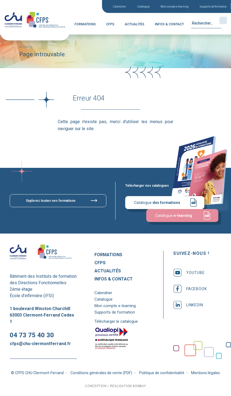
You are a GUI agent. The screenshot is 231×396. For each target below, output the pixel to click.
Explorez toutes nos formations (51, 201)
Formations (85, 24)
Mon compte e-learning (175, 6)
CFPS (110, 24)
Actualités (134, 24)
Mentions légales (205, 373)
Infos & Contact (169, 24)
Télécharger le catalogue (116, 321)
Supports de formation (213, 6)
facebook (190, 288)
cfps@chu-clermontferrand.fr (40, 343)
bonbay (139, 386)
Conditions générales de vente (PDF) (101, 373)
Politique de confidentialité (161, 373)
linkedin (188, 305)
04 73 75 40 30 (32, 335)
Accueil (25, 47)
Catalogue (143, 6)
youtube (189, 272)
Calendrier (119, 6)
